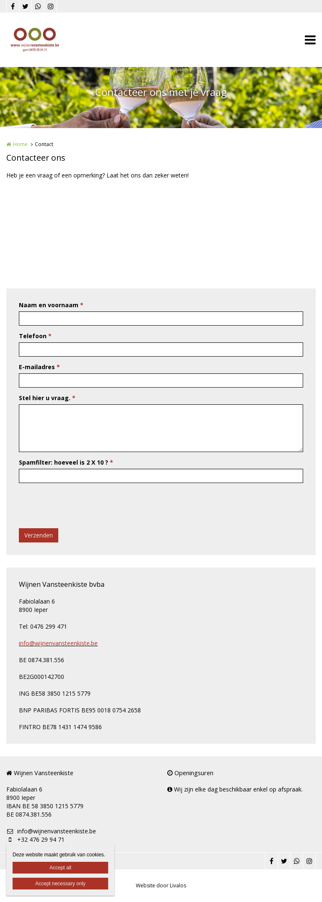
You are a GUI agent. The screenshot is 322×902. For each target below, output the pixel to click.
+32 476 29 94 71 (35, 839)
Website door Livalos (161, 885)
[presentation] (82, 505)
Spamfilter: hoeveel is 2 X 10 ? (66, 462)
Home (20, 144)
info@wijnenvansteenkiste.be (58, 643)
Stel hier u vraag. (47, 398)
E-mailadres (39, 367)
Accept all (60, 868)
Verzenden (38, 535)
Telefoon (35, 336)
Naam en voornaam (51, 305)
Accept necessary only (60, 884)
